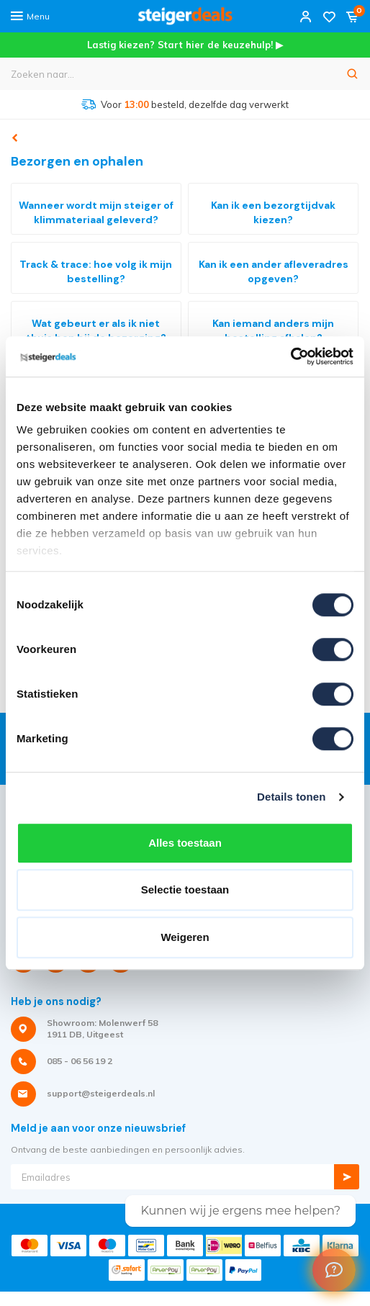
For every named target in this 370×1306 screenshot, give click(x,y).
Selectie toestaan (185, 889)
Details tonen (291, 797)
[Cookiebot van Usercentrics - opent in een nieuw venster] (290, 356)
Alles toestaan (185, 843)
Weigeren (185, 937)
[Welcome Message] (334, 1270)
